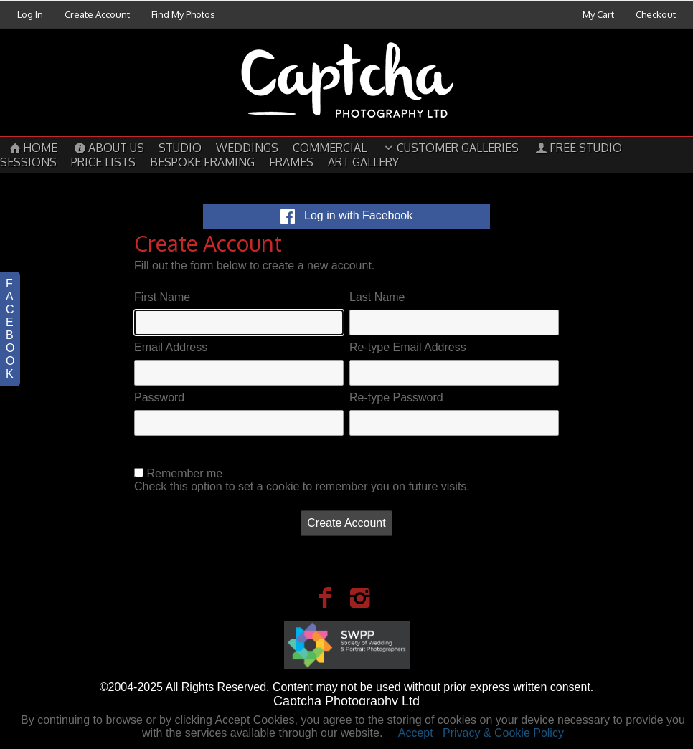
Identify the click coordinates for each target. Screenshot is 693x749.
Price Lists (103, 162)
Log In (30, 14)
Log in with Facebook (346, 215)
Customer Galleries (450, 147)
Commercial (330, 147)
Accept (415, 733)
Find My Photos (183, 14)
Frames (291, 162)
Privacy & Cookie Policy (503, 733)
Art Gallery (363, 162)
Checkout (656, 14)
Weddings (247, 147)
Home (32, 147)
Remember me (184, 473)
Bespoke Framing (202, 162)
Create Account (97, 14)
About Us (107, 147)
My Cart (599, 14)
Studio (180, 147)
